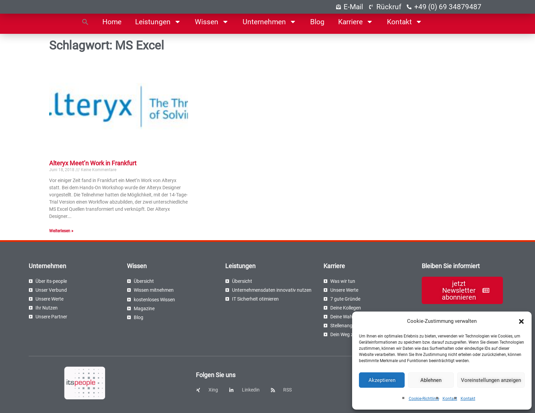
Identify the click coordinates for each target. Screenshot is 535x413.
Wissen (212, 22)
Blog (317, 22)
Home (111, 22)
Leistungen (158, 22)
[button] (521, 321)
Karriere (355, 22)
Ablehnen (431, 380)
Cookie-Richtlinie (424, 398)
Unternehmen (270, 22)
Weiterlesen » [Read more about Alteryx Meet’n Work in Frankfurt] (61, 231)
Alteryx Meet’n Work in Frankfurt (92, 163)
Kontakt (450, 398)
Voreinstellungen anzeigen (491, 380)
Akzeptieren (381, 380)
